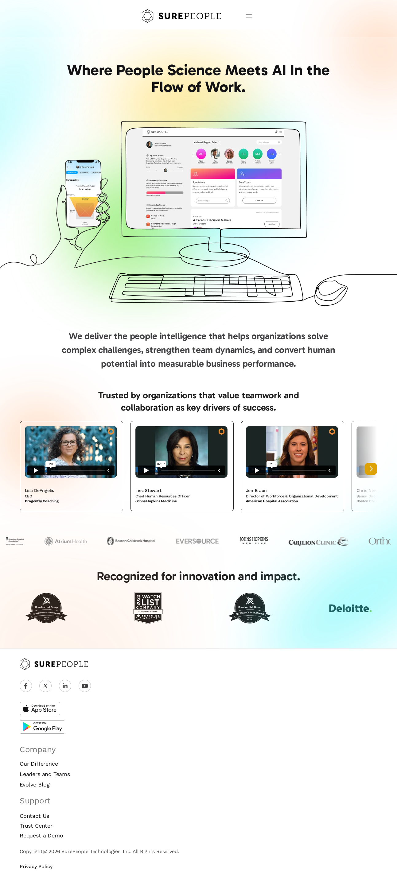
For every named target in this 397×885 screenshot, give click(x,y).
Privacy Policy (36, 866)
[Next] (371, 469)
